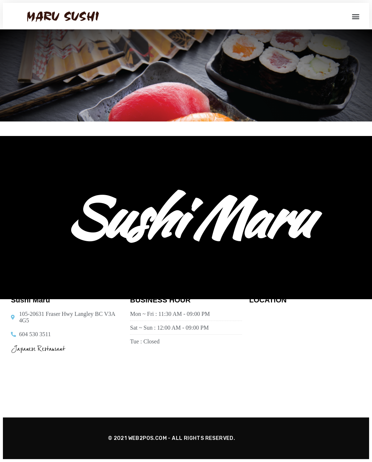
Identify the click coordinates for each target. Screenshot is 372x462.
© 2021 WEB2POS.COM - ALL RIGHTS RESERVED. (171, 438)
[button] (356, 16)
